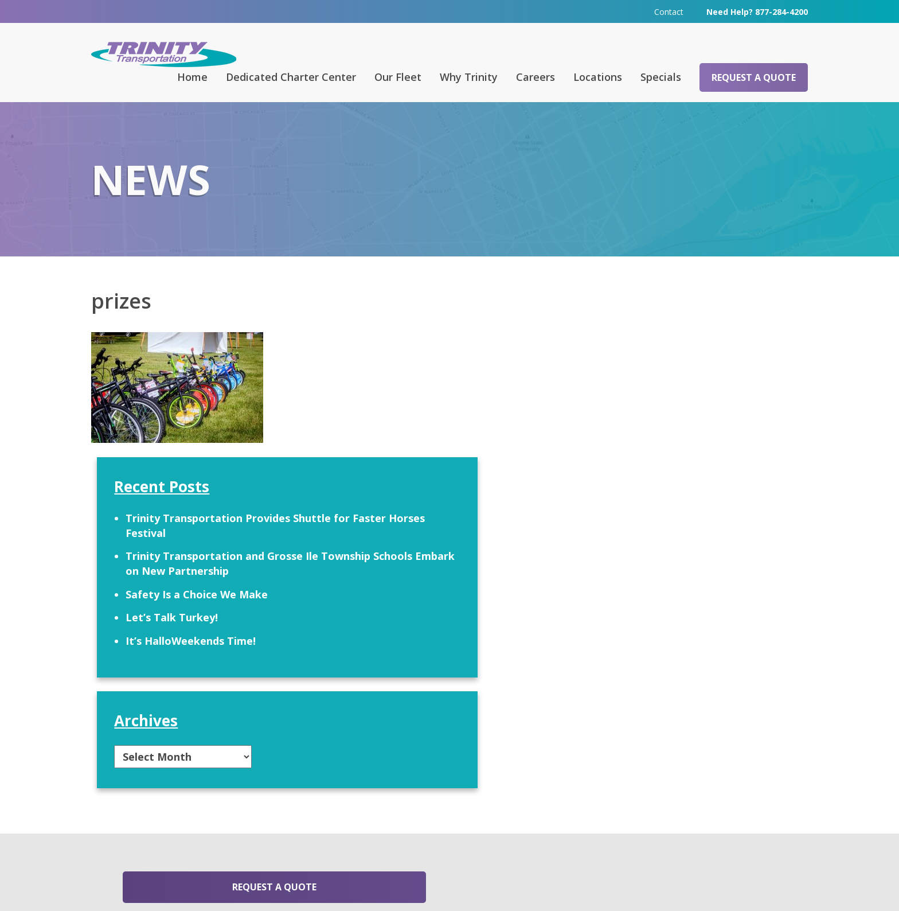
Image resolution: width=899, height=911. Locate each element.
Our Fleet (397, 76)
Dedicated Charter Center (291, 76)
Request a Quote (754, 77)
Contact (668, 11)
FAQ (317, 753)
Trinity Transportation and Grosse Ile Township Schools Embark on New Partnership (694, 420)
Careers (535, 76)
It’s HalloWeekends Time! (671, 505)
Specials (660, 76)
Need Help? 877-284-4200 (757, 11)
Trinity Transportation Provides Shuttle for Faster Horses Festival (693, 375)
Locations (597, 76)
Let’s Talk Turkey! (652, 482)
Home (192, 76)
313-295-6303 (336, 837)
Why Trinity (469, 76)
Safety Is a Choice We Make (677, 458)
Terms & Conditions (594, 886)
